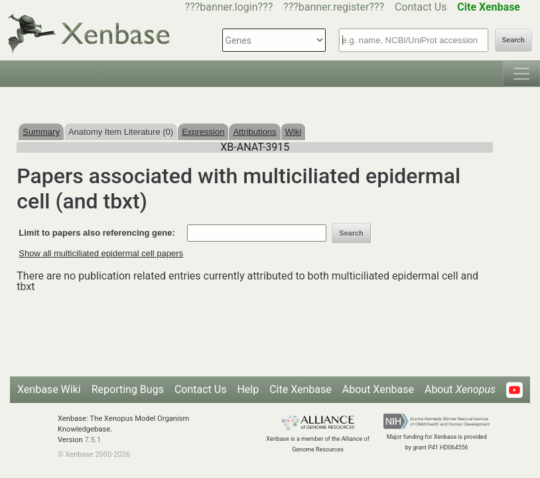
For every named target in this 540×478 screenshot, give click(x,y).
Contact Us (421, 7)
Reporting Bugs (128, 389)
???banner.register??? (333, 7)
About (460, 389)
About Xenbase (378, 389)
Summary (41, 132)
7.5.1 (92, 440)
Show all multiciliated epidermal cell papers (101, 253)
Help (248, 389)
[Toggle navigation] (521, 73)
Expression (203, 132)
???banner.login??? (229, 7)
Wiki (293, 132)
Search (513, 40)
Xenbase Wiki (49, 389)
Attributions (254, 132)
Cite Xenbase (300, 389)
